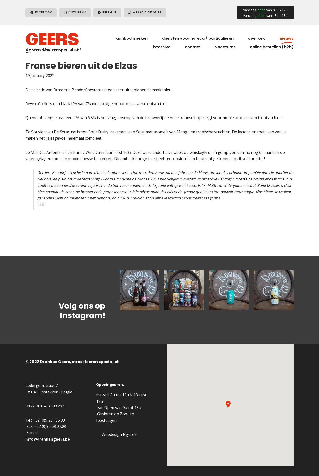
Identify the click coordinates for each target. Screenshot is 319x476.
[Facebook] (41, 12)
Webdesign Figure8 (119, 434)
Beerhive (161, 47)
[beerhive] (107, 12)
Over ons (256, 38)
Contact (193, 47)
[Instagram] (75, 12)
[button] (228, 404)
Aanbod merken (132, 38)
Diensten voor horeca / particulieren (198, 38)
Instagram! (82, 315)
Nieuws (287, 38)
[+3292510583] (145, 12)
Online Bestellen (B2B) (272, 47)
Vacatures (225, 47)
